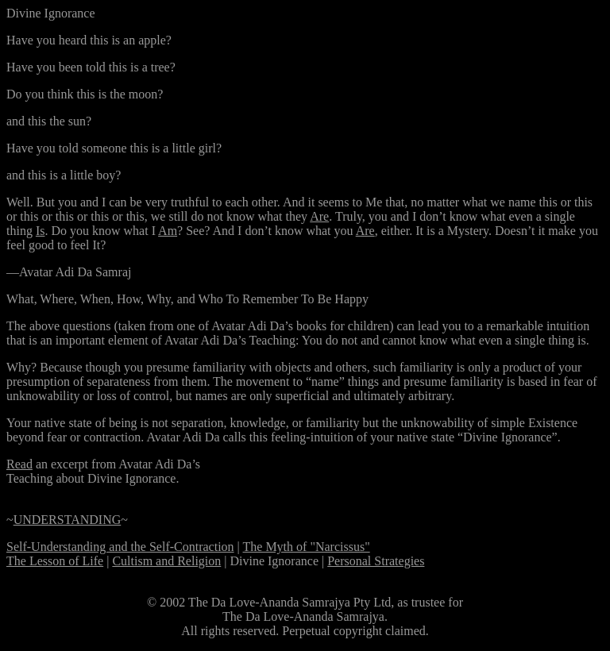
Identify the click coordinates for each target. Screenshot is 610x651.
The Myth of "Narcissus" (306, 546)
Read (19, 464)
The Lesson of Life (54, 561)
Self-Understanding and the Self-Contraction (120, 546)
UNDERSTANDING (68, 519)
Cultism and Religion (166, 561)
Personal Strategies (375, 561)
